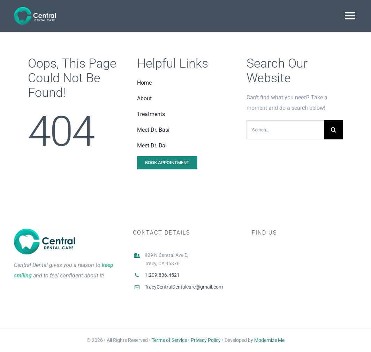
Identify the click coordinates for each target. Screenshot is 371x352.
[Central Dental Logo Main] (44, 231)
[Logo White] (35, 9)
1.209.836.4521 (162, 275)
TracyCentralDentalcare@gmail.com (184, 287)
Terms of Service (169, 340)
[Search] (333, 129)
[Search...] (285, 129)
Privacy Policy (206, 340)
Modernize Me (269, 340)
